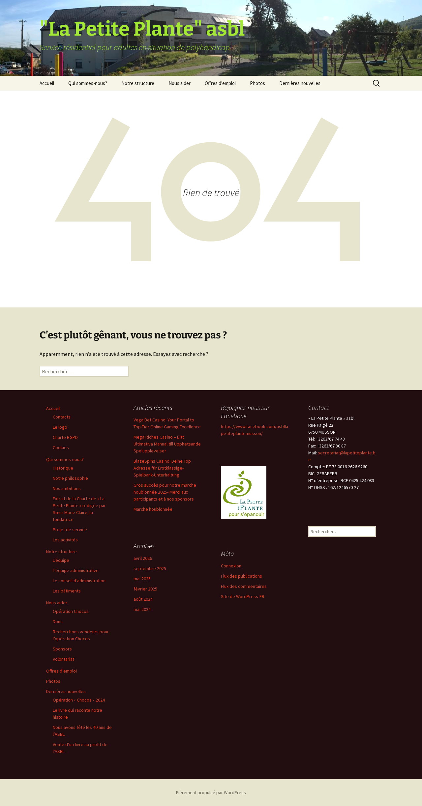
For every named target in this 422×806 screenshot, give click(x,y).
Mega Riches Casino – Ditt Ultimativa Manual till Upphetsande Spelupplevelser (167, 444)
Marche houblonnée (153, 509)
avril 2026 (143, 558)
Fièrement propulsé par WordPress (211, 792)
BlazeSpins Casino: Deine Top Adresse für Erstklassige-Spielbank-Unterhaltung (162, 468)
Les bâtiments (67, 591)
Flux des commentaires (244, 586)
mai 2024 (142, 609)
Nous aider (179, 83)
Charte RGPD (65, 437)
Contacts (62, 417)
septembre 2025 (150, 568)
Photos (257, 83)
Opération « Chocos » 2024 (79, 700)
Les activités (65, 540)
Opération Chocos (71, 611)
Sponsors (62, 649)
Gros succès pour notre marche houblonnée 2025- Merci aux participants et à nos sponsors (165, 492)
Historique (63, 468)
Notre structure (137, 83)
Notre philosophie (70, 478)
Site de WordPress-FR (242, 596)
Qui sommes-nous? (87, 83)
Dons (58, 621)
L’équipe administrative (76, 570)
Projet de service (70, 530)
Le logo (60, 427)
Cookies (61, 447)
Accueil (47, 83)
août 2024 (143, 599)
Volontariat (63, 659)
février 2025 (145, 589)
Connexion (231, 566)
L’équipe (61, 560)
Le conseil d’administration (79, 581)
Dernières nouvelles (299, 83)
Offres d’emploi (220, 83)
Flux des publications (241, 576)
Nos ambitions (67, 488)
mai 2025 (142, 579)
